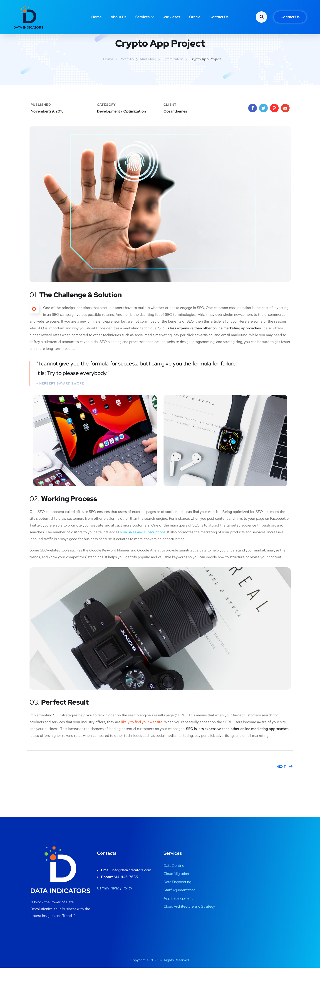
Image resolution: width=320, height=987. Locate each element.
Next (284, 786)
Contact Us (218, 17)
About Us (118, 17)
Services (142, 17)
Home (96, 17)
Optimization (172, 78)
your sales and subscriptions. (143, 551)
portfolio (126, 78)
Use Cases (171, 17)
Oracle (194, 17)
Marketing (148, 78)
